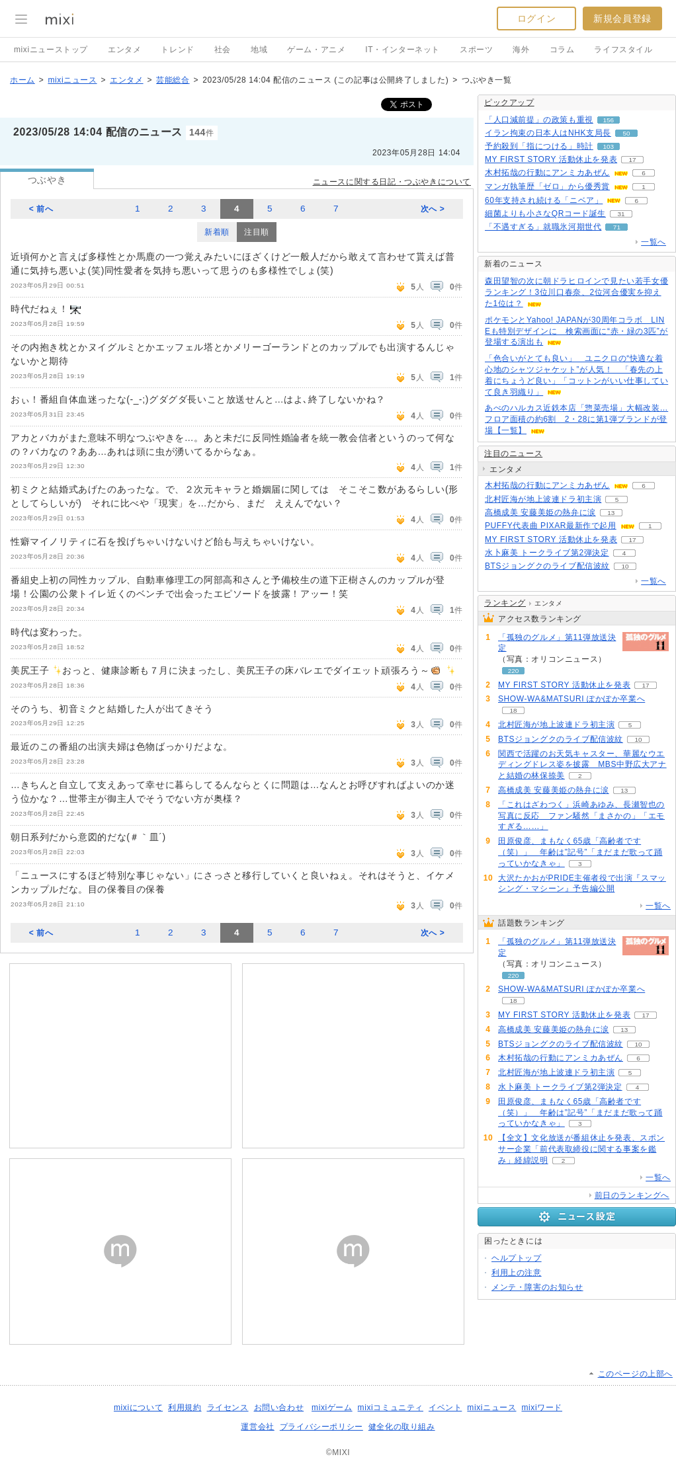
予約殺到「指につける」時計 (539, 146)
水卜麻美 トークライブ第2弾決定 (547, 552)
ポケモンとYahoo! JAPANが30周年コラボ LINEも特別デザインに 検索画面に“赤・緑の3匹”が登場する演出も (576, 331)
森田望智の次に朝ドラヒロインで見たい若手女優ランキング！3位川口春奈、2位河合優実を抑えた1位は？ (576, 292)
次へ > (433, 209)
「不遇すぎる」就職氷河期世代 (543, 226)
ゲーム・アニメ (316, 49)
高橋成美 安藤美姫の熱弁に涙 (540, 512)
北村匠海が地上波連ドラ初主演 (543, 499)
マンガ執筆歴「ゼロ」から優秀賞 (547, 186)
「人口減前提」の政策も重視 (539, 119)
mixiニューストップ (51, 49)
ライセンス (228, 1407)
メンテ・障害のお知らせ (537, 1287)
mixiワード (541, 1407)
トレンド (177, 49)
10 (624, 566)
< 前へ (41, 209)
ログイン (536, 18)
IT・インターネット (402, 49)
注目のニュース (513, 453)
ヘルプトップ (516, 1258)
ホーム (22, 80)
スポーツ (476, 49)
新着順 (217, 232)
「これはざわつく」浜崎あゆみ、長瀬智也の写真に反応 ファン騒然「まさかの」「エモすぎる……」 (581, 816)
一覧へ (653, 242)
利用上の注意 (516, 1272)
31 (620, 214)
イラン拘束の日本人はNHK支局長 (548, 133)
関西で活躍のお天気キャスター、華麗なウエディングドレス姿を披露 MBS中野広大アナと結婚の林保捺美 (582, 765)
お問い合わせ (279, 1407)
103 (608, 146)
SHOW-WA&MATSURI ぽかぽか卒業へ (571, 698)
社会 (222, 49)
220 (513, 670)
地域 (259, 49)
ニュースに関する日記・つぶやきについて (392, 181)
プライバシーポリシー (321, 1426)
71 (616, 227)
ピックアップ (509, 102)
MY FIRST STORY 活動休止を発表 (551, 159)
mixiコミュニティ (390, 1407)
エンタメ (124, 49)
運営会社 (257, 1426)
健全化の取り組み (401, 1426)
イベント (445, 1407)
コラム (562, 49)
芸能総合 (172, 80)
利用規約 (184, 1407)
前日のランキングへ (632, 1195)
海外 (521, 49)
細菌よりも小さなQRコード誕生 (545, 213)
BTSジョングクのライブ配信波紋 (547, 566)
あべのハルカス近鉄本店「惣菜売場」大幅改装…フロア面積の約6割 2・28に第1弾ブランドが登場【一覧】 (576, 419)
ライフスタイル (623, 49)
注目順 (256, 232)
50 (626, 133)
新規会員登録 (622, 18)
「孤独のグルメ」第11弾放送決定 (557, 643)
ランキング (505, 603)
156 (608, 120)
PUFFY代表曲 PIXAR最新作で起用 (550, 525)
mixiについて (138, 1407)
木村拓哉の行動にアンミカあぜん (547, 172)
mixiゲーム (332, 1407)
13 (610, 512)
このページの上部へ (635, 1373)
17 (632, 159)
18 (513, 710)
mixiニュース (72, 80)
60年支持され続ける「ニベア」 (544, 200)
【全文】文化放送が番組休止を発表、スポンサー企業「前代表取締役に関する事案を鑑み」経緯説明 (581, 1149)
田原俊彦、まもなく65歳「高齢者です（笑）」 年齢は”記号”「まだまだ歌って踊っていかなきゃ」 (580, 852)
